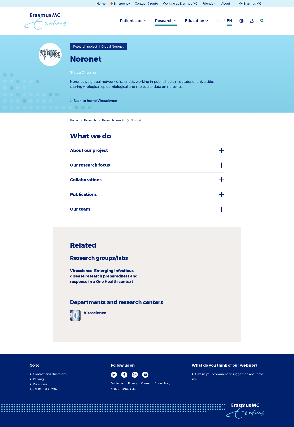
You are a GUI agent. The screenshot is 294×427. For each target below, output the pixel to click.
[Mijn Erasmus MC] (252, 22)
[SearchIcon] (262, 21)
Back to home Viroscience (95, 101)
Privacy (132, 383)
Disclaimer (117, 383)
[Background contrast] (241, 22)
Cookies (146, 383)
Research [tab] (164, 20)
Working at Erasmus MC (180, 3)
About (226, 3)
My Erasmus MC (250, 3)
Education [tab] (194, 20)
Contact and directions (49, 374)
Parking (38, 379)
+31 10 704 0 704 (45, 389)
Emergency (121, 3)
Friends (208, 3)
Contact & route (146, 3)
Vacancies (40, 384)
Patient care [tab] (131, 20)
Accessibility (162, 383)
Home (100, 3)
